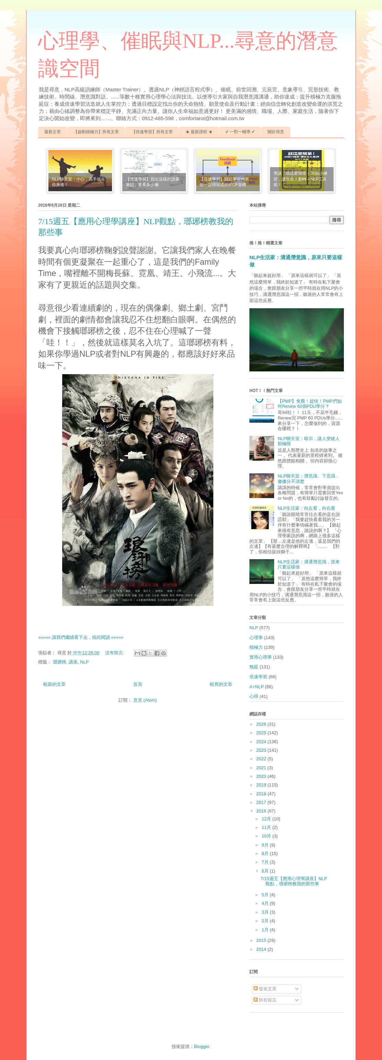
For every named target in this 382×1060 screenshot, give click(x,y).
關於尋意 (276, 131)
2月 (266, 920)
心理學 (256, 637)
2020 (262, 776)
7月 (266, 862)
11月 (267, 827)
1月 (266, 929)
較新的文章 (54, 684)
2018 (262, 793)
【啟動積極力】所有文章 (96, 131)
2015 (262, 940)
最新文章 (52, 131)
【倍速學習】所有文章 (152, 131)
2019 (262, 784)
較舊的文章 (221, 684)
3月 (266, 912)
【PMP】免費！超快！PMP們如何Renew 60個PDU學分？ (309, 404)
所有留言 (265, 1000)
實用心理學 (260, 657)
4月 (266, 903)
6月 (266, 871)
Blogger (201, 1046)
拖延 (253, 666)
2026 (262, 724)
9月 (266, 845)
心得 (253, 696)
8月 (266, 853)
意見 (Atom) (145, 700)
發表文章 (265, 988)
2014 (262, 949)
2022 (262, 758)
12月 (267, 818)
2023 (262, 750)
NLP (84, 662)
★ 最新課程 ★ (199, 131)
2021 (262, 767)
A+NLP (256, 686)
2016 (262, 811)
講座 (73, 662)
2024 (262, 741)
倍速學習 (258, 676)
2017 (262, 802)
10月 (267, 836)
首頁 (137, 684)
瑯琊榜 (59, 662)
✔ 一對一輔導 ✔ (240, 131)
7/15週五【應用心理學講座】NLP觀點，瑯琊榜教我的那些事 (293, 881)
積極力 (256, 647)
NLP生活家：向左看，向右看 (306, 508)
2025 (262, 732)
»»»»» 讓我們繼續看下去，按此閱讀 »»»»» (81, 637)
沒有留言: (115, 652)
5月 (266, 894)
